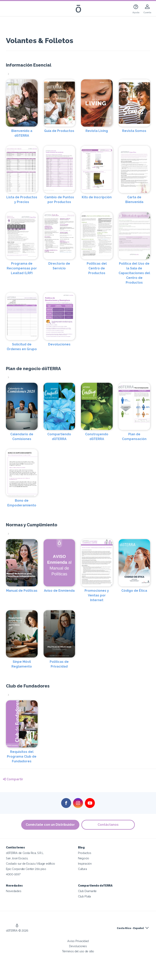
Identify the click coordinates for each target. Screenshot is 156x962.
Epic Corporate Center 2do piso (26, 869)
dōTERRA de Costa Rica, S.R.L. (25, 853)
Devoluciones (78, 946)
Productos (84, 853)
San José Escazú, (17, 858)
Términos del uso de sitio (78, 951)
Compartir (13, 779)
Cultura (82, 869)
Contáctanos (108, 825)
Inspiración (85, 863)
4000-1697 (13, 874)
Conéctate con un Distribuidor (50, 825)
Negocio (83, 858)
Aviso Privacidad (77, 941)
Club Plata (84, 896)
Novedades (13, 891)
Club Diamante (87, 891)
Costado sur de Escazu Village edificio (30, 863)
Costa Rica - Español (130, 928)
